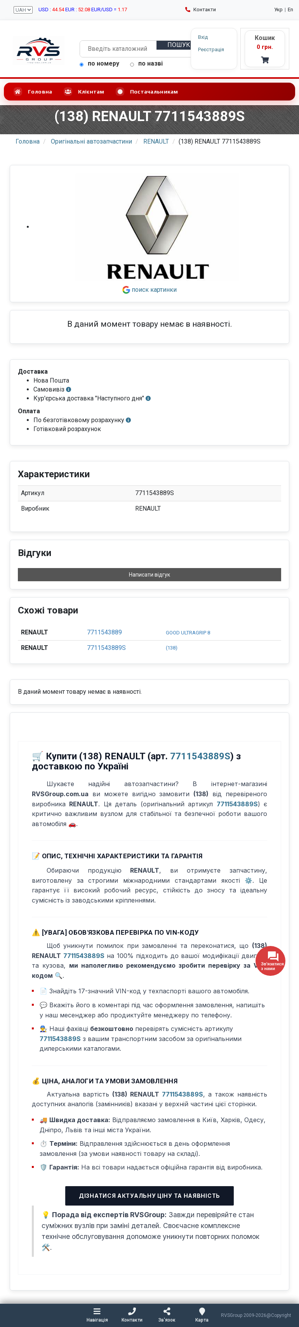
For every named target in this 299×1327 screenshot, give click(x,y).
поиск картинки (149, 289)
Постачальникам (147, 91)
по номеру (99, 63)
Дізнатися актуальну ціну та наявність (149, 1195)
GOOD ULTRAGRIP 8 (188, 633)
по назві (146, 63)
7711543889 (104, 632)
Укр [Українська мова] (278, 9)
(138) (171, 648)
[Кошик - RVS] (265, 48)
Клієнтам (84, 91)
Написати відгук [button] (149, 575)
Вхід (203, 37)
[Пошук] (179, 45)
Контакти (200, 9)
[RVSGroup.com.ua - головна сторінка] (39, 50)
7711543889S (106, 647)
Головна (33, 91)
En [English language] (290, 9)
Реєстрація (211, 49)
